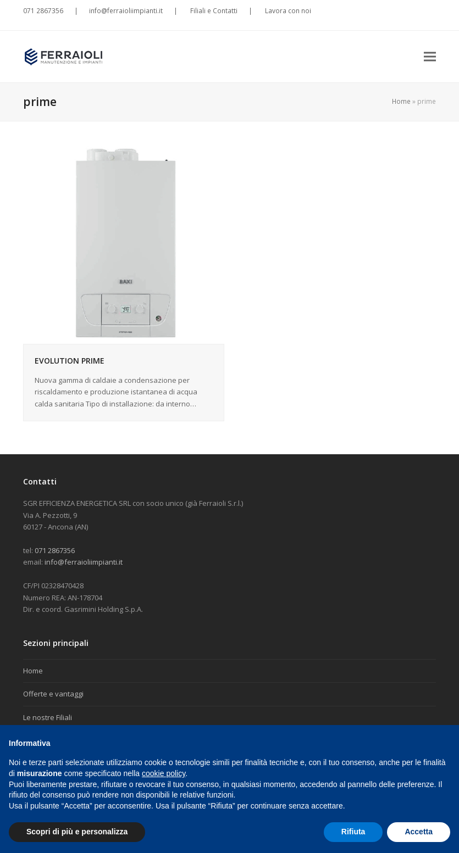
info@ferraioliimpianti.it (126, 10)
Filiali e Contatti (213, 10)
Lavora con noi (287, 10)
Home (401, 101)
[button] (430, 56)
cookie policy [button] (163, 773)
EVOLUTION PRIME (69, 360)
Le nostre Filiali (47, 717)
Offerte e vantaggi (53, 694)
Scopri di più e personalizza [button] (77, 831)
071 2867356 (43, 10)
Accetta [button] (419, 831)
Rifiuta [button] (353, 831)
